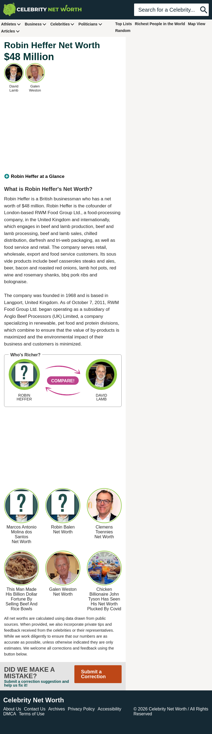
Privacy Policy (81, 709)
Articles (10, 31)
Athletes (11, 24)
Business (35, 24)
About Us (12, 709)
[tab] (63, 176)
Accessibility (109, 709)
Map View (196, 24)
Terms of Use (32, 714)
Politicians (90, 24)
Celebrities (62, 24)
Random (123, 30)
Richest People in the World (160, 24)
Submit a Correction (93, 674)
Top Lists (123, 24)
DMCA (9, 714)
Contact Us (34, 709)
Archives (56, 709)
